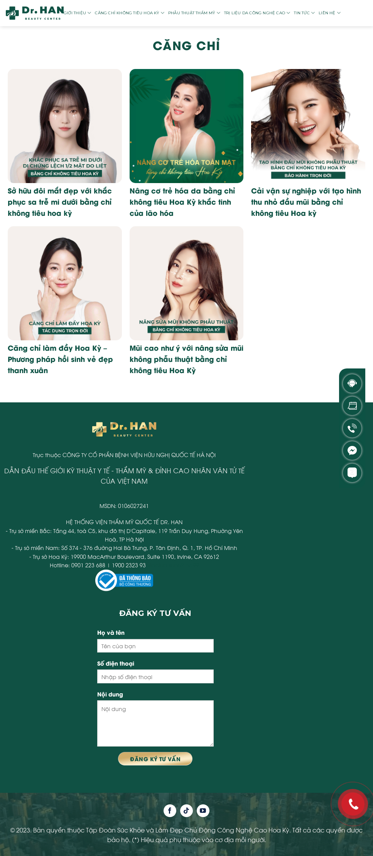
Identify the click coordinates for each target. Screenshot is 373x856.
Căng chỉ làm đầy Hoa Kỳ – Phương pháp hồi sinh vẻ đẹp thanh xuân (60, 358)
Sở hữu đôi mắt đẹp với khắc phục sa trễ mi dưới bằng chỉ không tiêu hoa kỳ (60, 201)
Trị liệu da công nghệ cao (257, 13)
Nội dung (110, 694)
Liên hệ (330, 13)
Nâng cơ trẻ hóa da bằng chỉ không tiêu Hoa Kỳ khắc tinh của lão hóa (182, 201)
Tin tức (304, 13)
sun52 (176, 565)
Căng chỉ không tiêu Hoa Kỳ (129, 13)
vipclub (157, 565)
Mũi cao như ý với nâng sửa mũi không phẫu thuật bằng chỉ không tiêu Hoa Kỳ (186, 358)
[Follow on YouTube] (203, 810)
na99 (192, 565)
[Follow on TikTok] (186, 810)
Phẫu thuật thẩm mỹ (194, 13)
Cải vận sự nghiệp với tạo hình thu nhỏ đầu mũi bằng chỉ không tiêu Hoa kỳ (306, 201)
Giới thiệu (77, 13)
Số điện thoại (115, 663)
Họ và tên (111, 632)
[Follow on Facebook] (170, 810)
